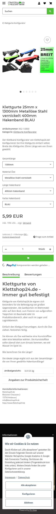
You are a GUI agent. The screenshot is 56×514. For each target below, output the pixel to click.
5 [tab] (32, 92)
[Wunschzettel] (44, 3)
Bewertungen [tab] (33, 274)
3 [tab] (26, 92)
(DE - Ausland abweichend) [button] (15, 235)
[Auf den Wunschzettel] (47, 40)
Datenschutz (24, 477)
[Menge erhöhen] (50, 249)
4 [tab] (29, 92)
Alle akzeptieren (28, 485)
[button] (39, 3)
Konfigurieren (28, 494)
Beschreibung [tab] (11, 274)
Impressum (10, 477)
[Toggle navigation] (3, 2)
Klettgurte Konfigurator (25, 131)
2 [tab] (23, 92)
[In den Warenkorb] (4, 32)
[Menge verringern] (6, 249)
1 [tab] (21, 92)
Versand (27, 222)
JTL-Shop (33, 510)
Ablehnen (28, 503)
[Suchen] (24, 11)
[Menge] (22, 249)
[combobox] (28, 164)
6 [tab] (35, 92)
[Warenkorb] (51, 3)
